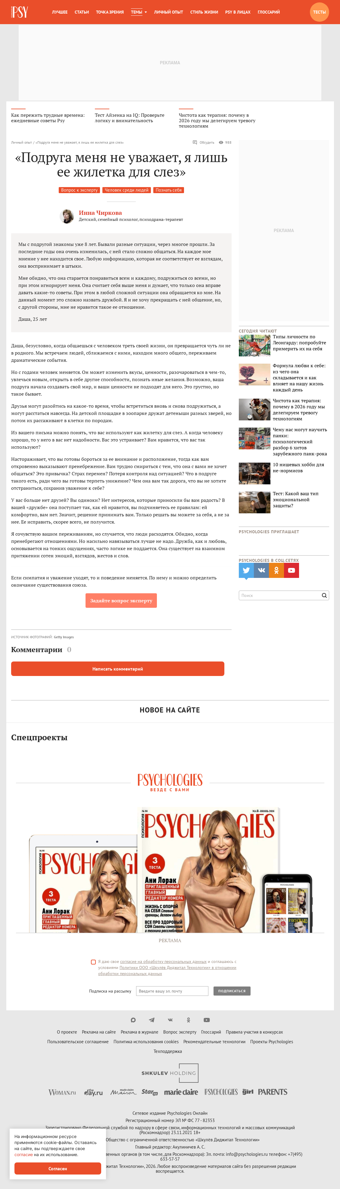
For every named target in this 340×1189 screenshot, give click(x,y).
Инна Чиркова (100, 214)
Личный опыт (168, 12)
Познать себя (169, 191)
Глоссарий (269, 12)
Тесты (319, 12)
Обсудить (203, 143)
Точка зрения (110, 12)
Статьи (82, 12)
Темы (136, 12)
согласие (23, 1154)
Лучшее (59, 12)
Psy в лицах (238, 12)
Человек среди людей (126, 191)
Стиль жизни (204, 12)
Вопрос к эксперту (79, 191)
